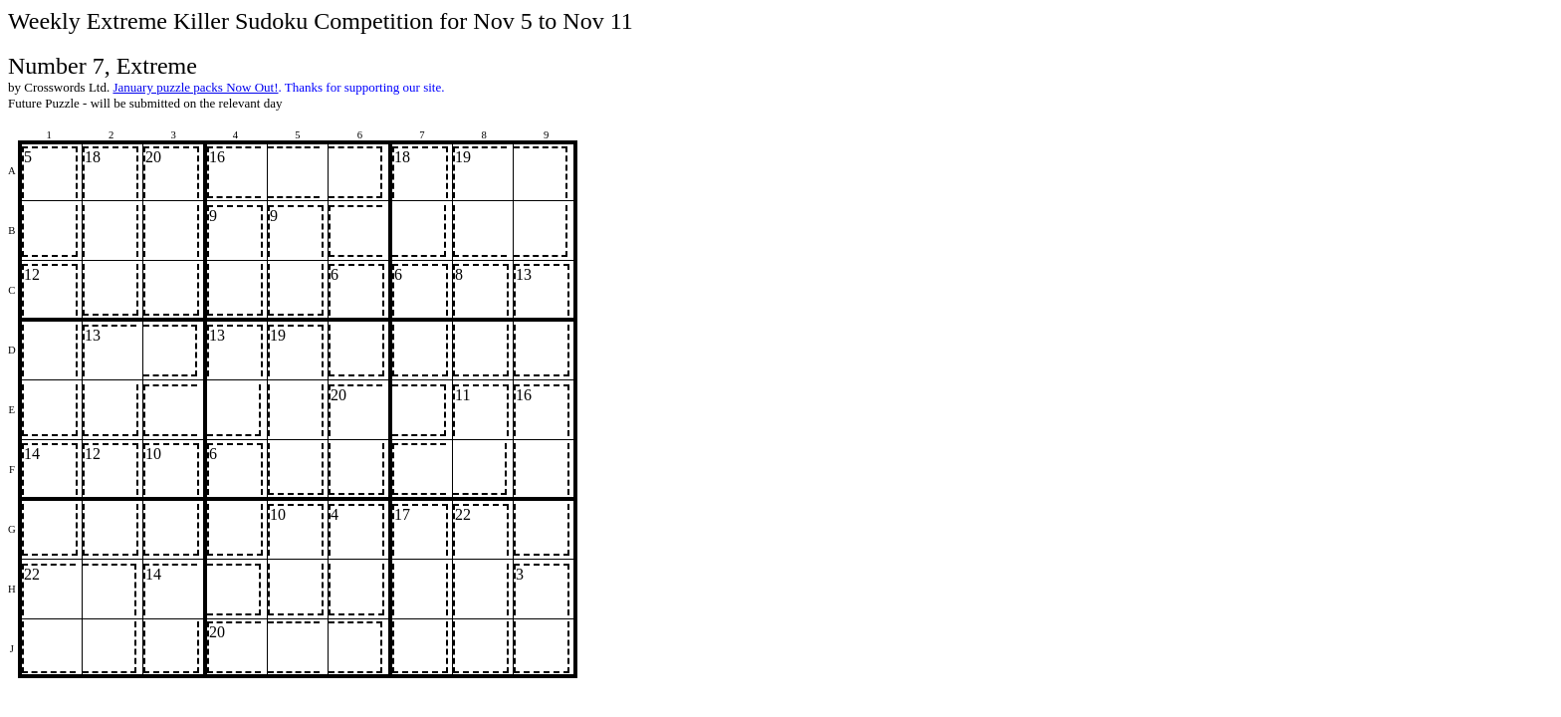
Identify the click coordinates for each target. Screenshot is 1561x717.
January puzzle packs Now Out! (195, 87)
